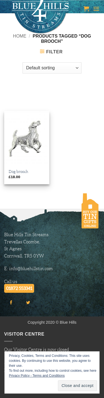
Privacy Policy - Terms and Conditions (37, 376)
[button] (86, 8)
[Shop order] (51, 67)
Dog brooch (18, 172)
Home (19, 36)
